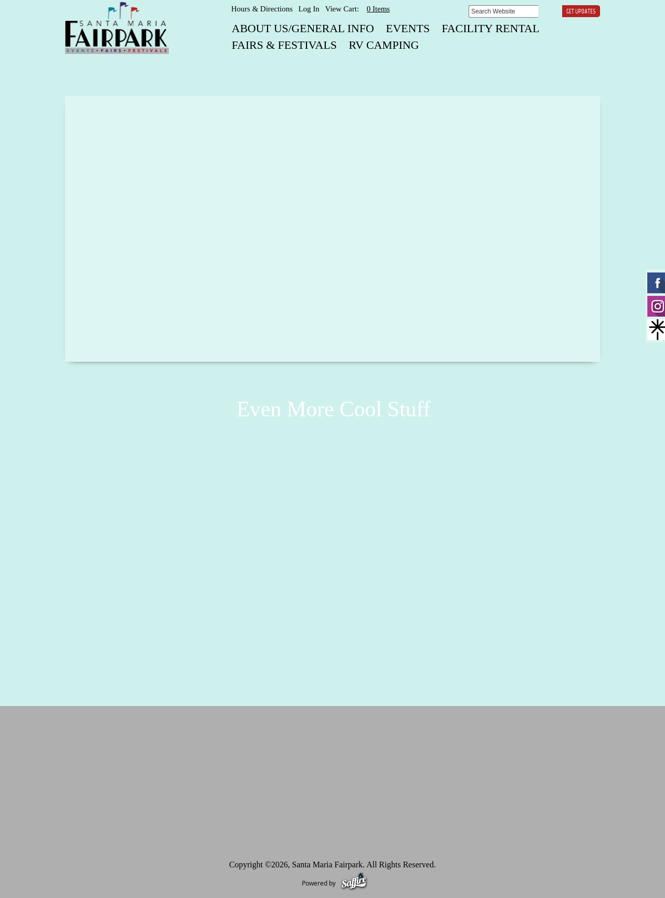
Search (545, 11)
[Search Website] (503, 11)
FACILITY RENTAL (490, 28)
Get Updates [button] (581, 12)
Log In (308, 9)
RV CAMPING (384, 44)
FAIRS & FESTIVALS (284, 44)
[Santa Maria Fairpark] (117, 28)
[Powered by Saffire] (354, 883)
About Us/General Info (303, 28)
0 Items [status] (378, 9)
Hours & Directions (261, 9)
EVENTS (408, 28)
